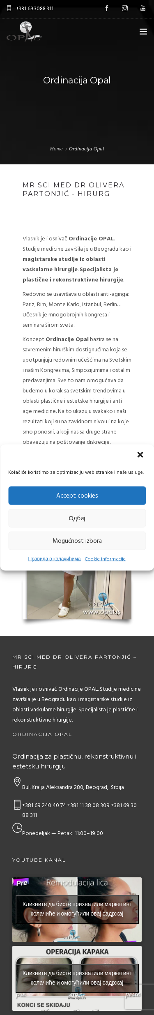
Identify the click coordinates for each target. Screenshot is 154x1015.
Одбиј (77, 518)
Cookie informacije (105, 559)
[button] (141, 456)
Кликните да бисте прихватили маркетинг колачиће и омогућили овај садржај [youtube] (77, 909)
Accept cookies (77, 496)
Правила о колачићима (54, 559)
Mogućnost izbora (77, 541)
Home (56, 148)
